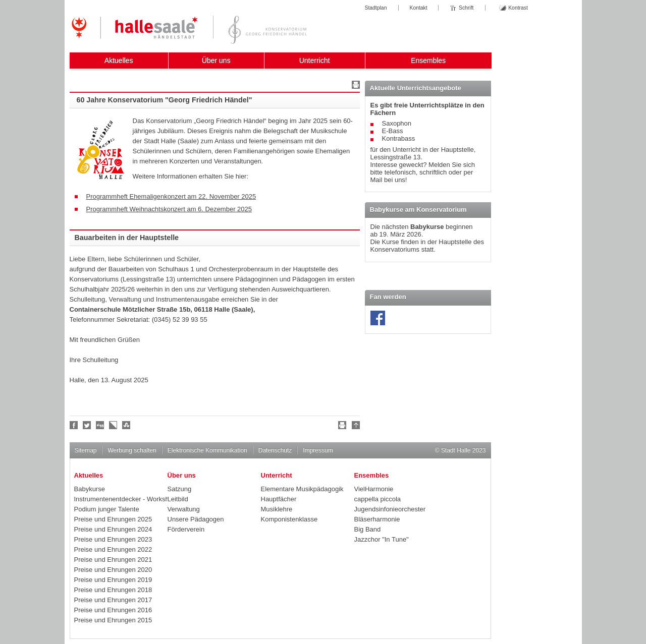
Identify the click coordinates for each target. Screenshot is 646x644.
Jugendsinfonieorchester (390, 509)
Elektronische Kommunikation (207, 450)
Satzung (180, 489)
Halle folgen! (87, 425)
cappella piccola (377, 499)
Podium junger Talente (106, 509)
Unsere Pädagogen (196, 519)
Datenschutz (275, 450)
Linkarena (113, 425)
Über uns (216, 60)
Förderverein (186, 529)
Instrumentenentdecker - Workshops (121, 499)
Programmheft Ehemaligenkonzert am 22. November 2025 (171, 196)
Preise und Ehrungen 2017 (113, 600)
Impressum (318, 450)
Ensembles (428, 60)
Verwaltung (184, 509)
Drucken (354, 86)
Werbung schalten (131, 450)
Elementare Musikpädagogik (302, 489)
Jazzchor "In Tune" (381, 539)
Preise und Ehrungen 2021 (113, 559)
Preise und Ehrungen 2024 (113, 529)
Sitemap (86, 450)
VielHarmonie (374, 489)
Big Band (367, 529)
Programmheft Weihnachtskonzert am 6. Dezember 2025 (169, 209)
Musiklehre (277, 509)
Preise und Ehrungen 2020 (113, 569)
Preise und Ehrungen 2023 (113, 539)
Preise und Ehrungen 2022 (113, 549)
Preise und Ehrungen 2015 (113, 620)
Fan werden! (74, 425)
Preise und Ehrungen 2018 (113, 590)
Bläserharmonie (377, 519)
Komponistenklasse (289, 519)
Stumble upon (126, 425)
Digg (100, 425)
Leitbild (178, 499)
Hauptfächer (279, 499)
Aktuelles (118, 60)
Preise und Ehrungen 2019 (113, 579)
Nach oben (354, 426)
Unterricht (314, 60)
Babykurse (89, 489)
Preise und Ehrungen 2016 (113, 610)
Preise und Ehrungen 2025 (113, 519)
